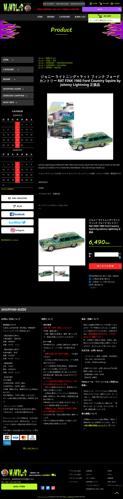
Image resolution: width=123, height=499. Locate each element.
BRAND (50, 17)
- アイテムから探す (75, 471)
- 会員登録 (88, 471)
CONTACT (115, 3)
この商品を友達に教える (100, 279)
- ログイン (88, 474)
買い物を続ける (97, 285)
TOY (54, 60)
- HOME (109, 471)
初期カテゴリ (51, 58)
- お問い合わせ (111, 482)
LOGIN (93, 3)
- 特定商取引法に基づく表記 (94, 489)
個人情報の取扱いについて (95, 425)
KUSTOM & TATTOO (65, 62)
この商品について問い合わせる (103, 282)
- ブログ (109, 474)
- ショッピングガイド (92, 485)
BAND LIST (80, 17)
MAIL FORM (19, 487)
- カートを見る (90, 478)
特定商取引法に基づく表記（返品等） (105, 276)
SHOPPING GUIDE (62, 4)
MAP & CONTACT (48, 4)
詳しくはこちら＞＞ (30, 448)
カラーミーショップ (43, 497)
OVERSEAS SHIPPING (77, 4)
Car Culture (61, 65)
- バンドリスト (73, 482)
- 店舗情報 (110, 478)
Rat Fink (57, 67)
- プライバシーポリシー (114, 485)
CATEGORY (64, 17)
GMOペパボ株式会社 (68, 497)
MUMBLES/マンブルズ (9, 240)
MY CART (104, 3)
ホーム (40, 58)
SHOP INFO (8, 102)
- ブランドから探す (75, 474)
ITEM (39, 17)
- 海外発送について (91, 482)
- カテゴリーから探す (75, 478)
